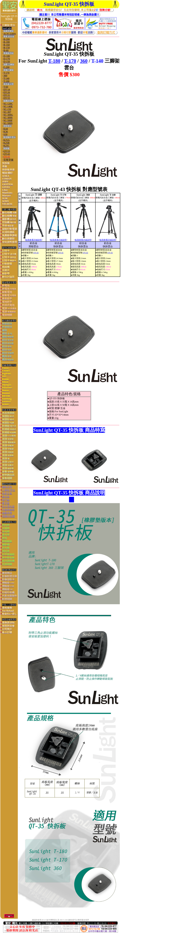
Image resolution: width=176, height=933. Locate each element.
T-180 (54, 61)
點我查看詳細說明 (33, 240)
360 (83, 61)
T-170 (70, 61)
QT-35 (36, 252)
